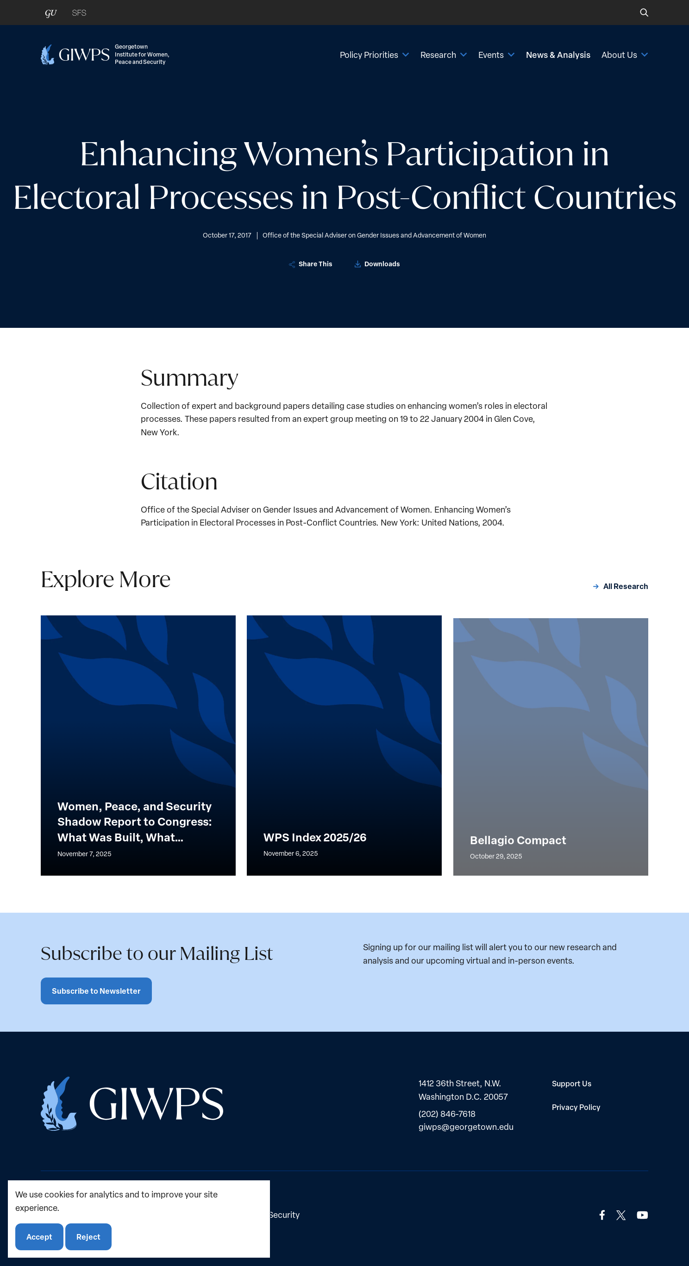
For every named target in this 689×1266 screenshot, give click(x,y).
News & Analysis (558, 55)
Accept (39, 1236)
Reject (88, 1236)
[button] (637, 12)
